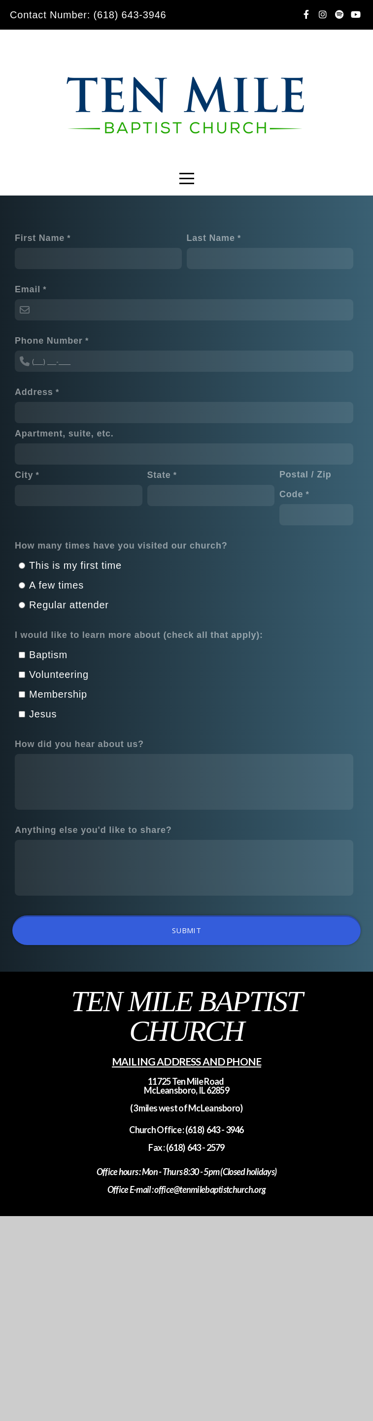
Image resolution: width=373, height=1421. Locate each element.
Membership (58, 694)
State (159, 475)
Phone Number (49, 341)
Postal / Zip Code (305, 484)
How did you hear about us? (79, 744)
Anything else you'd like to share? (93, 830)
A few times (56, 585)
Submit (186, 930)
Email (27, 289)
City (24, 475)
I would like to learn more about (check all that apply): (139, 635)
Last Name (211, 238)
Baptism (48, 654)
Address (34, 392)
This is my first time (75, 565)
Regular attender (69, 604)
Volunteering (59, 674)
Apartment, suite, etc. (64, 433)
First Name (40, 238)
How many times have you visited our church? (121, 546)
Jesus (43, 714)
